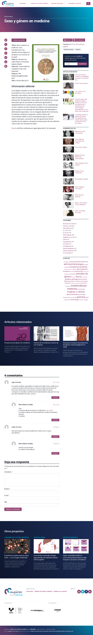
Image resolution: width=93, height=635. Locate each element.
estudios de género (69, 49)
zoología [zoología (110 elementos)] (85, 299)
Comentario (8, 472)
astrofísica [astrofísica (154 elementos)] (84, 262)
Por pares (66, 244)
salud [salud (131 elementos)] (87, 297)
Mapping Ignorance (70, 537)
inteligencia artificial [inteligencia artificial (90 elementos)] (75, 283)
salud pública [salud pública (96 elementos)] (67, 299)
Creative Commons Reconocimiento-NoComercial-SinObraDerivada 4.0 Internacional (51, 631)
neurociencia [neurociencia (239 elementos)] (71, 294)
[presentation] (76, 77)
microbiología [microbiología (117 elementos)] (81, 289)
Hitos (64, 239)
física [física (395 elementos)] (78, 276)
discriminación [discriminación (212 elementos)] (82, 269)
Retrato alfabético (68, 248)
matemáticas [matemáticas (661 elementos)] (79, 285)
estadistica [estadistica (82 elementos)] (66, 274)
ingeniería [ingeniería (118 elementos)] (67, 283)
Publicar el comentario (13, 509)
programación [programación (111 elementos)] (66, 297)
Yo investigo (67, 253)
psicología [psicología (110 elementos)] (73, 297)
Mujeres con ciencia (60, 591)
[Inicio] (8, 3)
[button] (5, 40)
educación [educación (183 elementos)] (79, 271)
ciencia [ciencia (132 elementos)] (74, 269)
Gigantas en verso (68, 237)
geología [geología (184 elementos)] (75, 279)
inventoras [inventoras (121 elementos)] (84, 283)
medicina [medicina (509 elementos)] (72, 288)
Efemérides (66, 228)
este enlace (49, 410)
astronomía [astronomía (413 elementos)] (69, 264)
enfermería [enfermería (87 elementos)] (86, 271)
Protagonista (67, 246)
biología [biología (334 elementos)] (79, 264)
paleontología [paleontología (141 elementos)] (81, 294)
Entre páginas (8, 16)
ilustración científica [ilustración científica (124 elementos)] (75, 281)
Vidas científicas (68, 250)
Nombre (7, 489)
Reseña (14, 128)
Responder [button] (55, 397)
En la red (65, 233)
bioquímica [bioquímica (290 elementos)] (74, 267)
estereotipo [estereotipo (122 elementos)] (72, 274)
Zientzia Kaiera (39, 537)
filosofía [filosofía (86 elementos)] (73, 277)
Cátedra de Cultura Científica (43, 591)
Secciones (29, 591)
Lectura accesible (19, 40)
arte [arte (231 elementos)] (79, 261)
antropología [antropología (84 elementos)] (66, 261)
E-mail (6, 495)
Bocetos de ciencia (69, 224)
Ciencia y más (67, 226)
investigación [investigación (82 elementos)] (68, 286)
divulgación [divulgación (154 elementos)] (66, 271)
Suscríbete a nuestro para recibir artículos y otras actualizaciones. (75, 58)
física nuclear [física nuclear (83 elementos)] (84, 277)
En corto (65, 230)
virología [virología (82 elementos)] (81, 299)
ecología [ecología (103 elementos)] (72, 271)
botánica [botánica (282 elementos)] (83, 267)
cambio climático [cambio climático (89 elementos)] (68, 269)
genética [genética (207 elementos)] (68, 279)
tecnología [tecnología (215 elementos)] (75, 300)
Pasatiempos (67, 242)
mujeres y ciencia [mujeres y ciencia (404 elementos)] (76, 291)
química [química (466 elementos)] (81, 297)
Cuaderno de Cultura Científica (16, 537)
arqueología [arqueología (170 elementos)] (73, 262)
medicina (78, 49)
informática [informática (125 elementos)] (84, 281)
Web (5, 502)
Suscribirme (82, 64)
